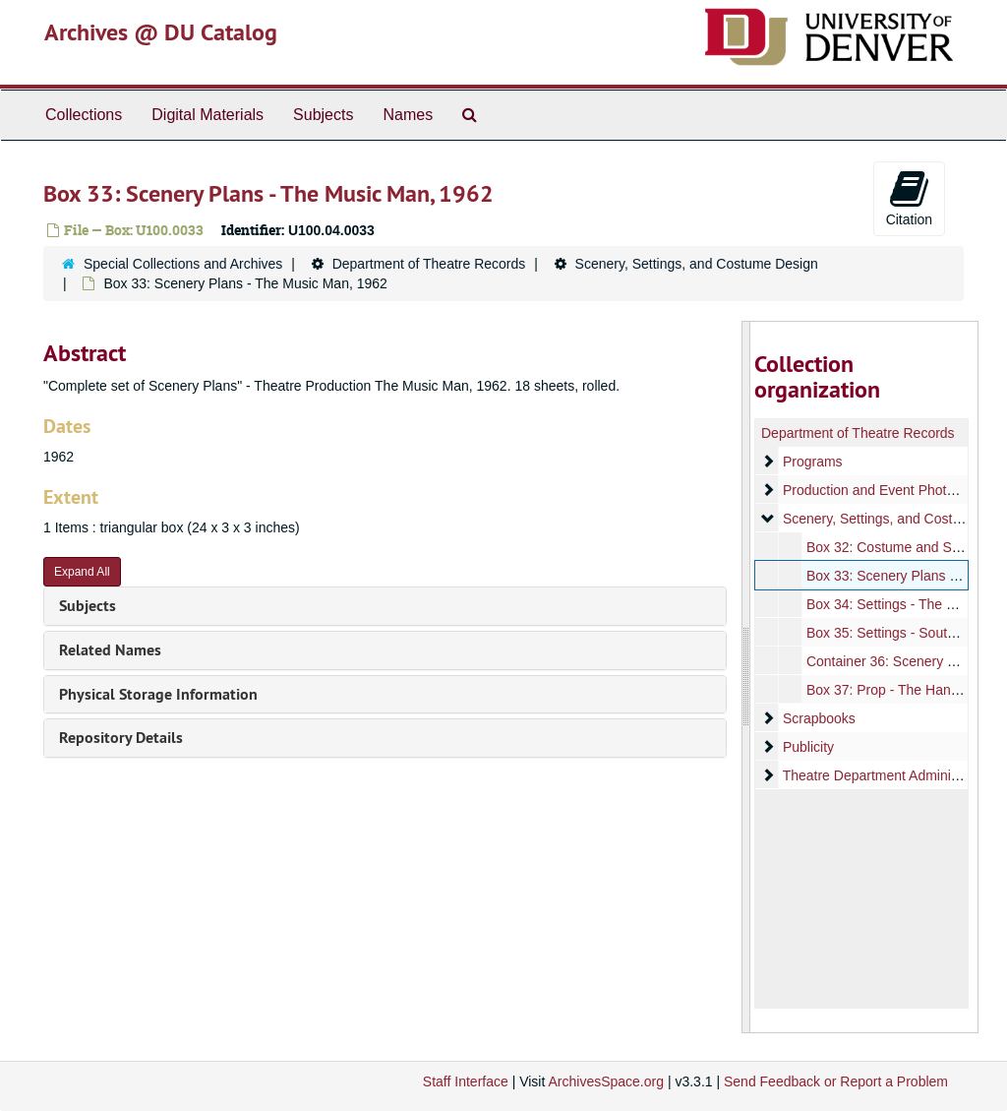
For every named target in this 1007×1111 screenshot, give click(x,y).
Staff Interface (465, 1081)
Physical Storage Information (158, 694)
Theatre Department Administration (888, 775)
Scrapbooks (818, 718)
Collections (83, 114)
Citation (909, 197)
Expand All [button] (82, 572)
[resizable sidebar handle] (746, 677)
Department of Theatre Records (429, 264)
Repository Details (121, 737)
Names (408, 114)
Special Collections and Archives (183, 264)
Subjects (323, 114)
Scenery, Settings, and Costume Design (696, 264)
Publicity (807, 747)
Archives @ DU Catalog (160, 32)
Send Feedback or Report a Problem (836, 1081)
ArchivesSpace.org (606, 1081)
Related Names (110, 650)
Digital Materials (207, 114)
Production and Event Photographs (888, 490)
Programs (812, 461)
